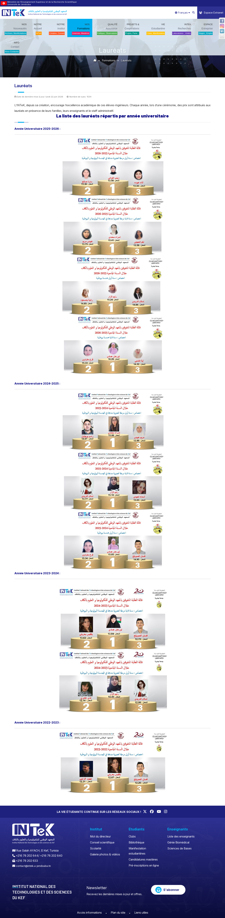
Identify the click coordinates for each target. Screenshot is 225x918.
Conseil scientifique (102, 842)
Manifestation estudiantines (137, 851)
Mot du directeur (100, 836)
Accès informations (89, 912)
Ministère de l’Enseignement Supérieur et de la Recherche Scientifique (42, 2)
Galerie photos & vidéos (105, 854)
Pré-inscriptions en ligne (144, 865)
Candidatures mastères (143, 859)
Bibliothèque (136, 842)
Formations (108, 60)
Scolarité (95, 848)
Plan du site (118, 912)
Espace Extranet (211, 12)
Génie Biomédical (178, 842)
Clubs (132, 836)
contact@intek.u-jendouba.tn (34, 866)
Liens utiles (141, 912)
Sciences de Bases (179, 848)
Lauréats (126, 60)
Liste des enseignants (181, 836)
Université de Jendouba (19, 4)
